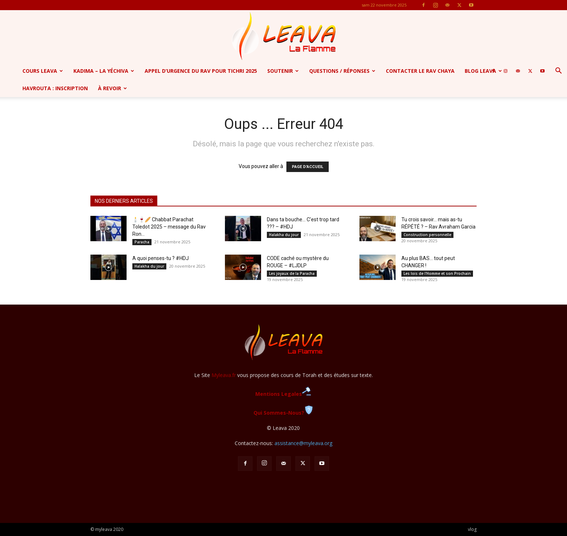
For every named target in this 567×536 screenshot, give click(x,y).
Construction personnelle (427, 234)
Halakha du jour (284, 234)
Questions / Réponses (342, 70)
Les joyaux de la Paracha (292, 273)
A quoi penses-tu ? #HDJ (160, 258)
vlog (472, 529)
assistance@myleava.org (303, 443)
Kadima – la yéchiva (103, 70)
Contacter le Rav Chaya (420, 70)
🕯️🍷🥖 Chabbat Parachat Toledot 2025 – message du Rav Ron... (169, 227)
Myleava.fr (224, 375)
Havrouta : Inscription (55, 88)
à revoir (112, 88)
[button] (558, 71)
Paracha (142, 241)
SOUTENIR (283, 70)
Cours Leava (42, 70)
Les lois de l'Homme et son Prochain (437, 273)
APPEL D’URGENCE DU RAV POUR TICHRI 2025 (201, 70)
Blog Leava (483, 70)
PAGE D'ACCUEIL (307, 166)
